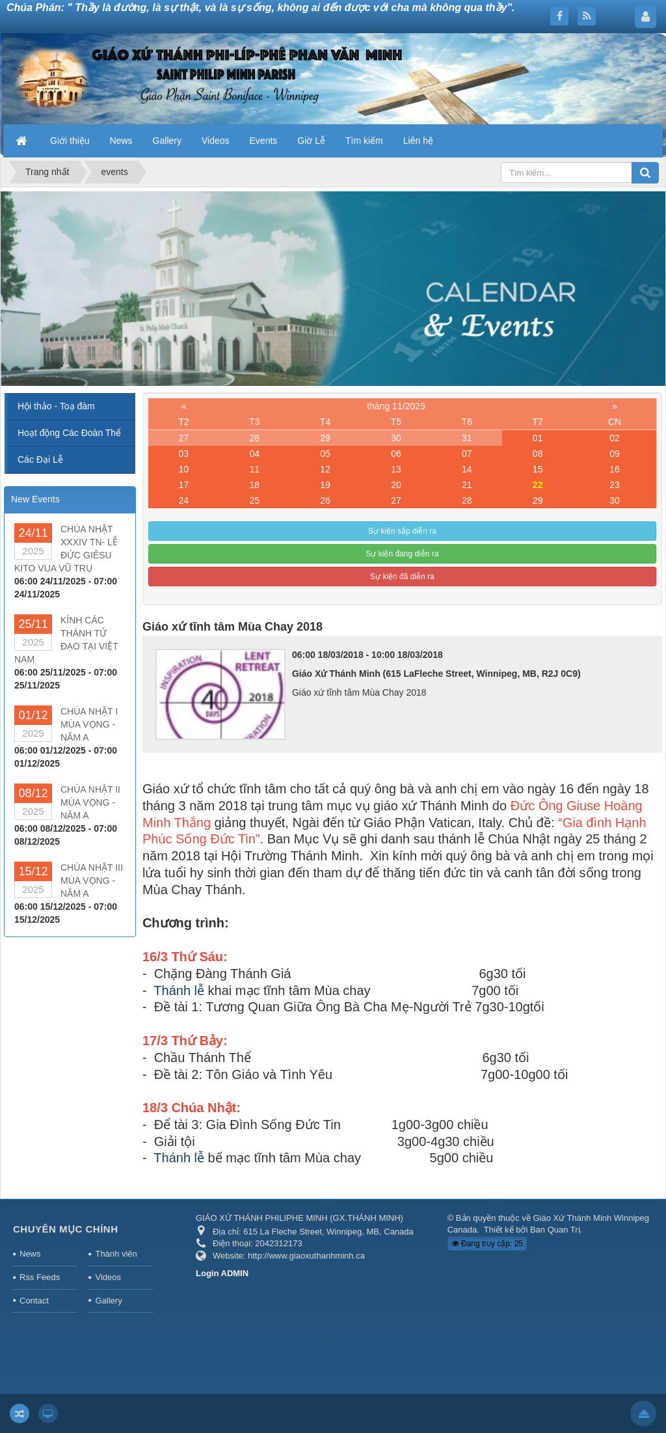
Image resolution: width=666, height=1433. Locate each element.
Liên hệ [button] (418, 140)
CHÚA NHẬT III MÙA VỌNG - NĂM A (91, 880)
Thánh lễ (178, 990)
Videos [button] (216, 140)
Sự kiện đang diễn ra (402, 553)
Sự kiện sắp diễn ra (402, 531)
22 (538, 485)
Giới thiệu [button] (70, 140)
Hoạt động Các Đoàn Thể (69, 433)
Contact (34, 1300)
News (30, 1254)
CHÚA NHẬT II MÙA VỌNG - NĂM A (90, 802)
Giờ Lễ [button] (311, 140)
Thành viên (116, 1254)
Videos (108, 1277)
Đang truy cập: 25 (487, 1243)
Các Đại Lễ (40, 459)
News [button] (121, 140)
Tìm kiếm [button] (364, 140)
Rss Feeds (40, 1277)
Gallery (108, 1300)
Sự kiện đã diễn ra (402, 576)
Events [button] (264, 140)
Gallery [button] (167, 140)
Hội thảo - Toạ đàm (56, 406)
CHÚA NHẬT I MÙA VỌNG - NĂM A (89, 724)
